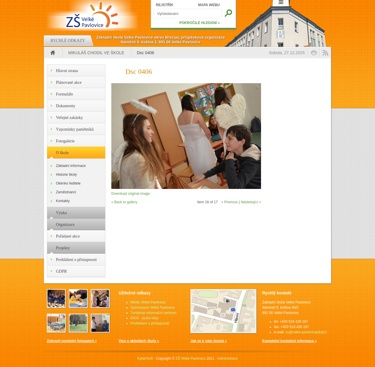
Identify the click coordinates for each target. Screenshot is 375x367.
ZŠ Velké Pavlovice (190, 358)
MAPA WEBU (209, 5)
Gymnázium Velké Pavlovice (152, 307)
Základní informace (71, 166)
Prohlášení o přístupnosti (76, 259)
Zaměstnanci (66, 192)
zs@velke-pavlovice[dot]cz (306, 332)
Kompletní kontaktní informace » (289, 341)
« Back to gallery (124, 202)
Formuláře (64, 94)
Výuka (61, 213)
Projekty (63, 248)
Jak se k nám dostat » (208, 341)
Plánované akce (68, 82)
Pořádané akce (68, 236)
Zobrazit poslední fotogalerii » (72, 341)
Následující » (251, 202)
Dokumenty (65, 106)
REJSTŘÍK (164, 5)
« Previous (229, 202)
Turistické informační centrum (153, 313)
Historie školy (66, 175)
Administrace (227, 358)
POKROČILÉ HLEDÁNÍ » (199, 23)
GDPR (61, 271)
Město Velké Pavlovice (148, 302)
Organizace (65, 224)
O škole (62, 153)
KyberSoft (145, 358)
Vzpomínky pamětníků (75, 129)
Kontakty (63, 201)
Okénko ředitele (68, 183)
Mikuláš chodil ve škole (96, 52)
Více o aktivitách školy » (139, 341)
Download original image (130, 194)
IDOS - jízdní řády (144, 318)
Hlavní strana (67, 71)
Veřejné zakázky (69, 117)
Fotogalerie (65, 141)
